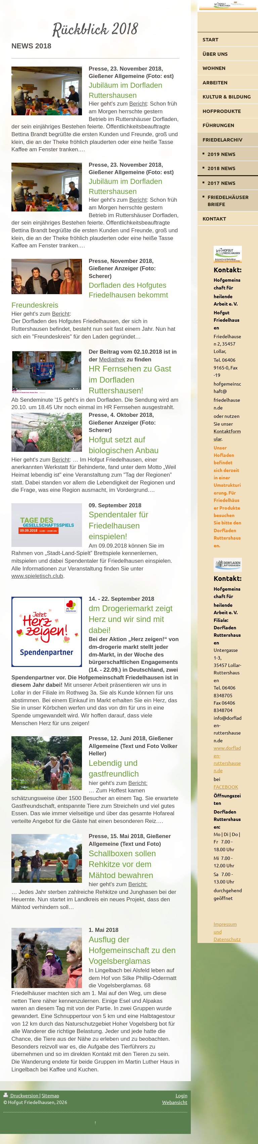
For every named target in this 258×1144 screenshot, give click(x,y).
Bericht (138, 104)
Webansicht (174, 1102)
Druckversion (21, 1095)
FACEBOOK (226, 787)
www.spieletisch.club (37, 576)
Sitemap (50, 1095)
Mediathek (112, 359)
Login (181, 1095)
